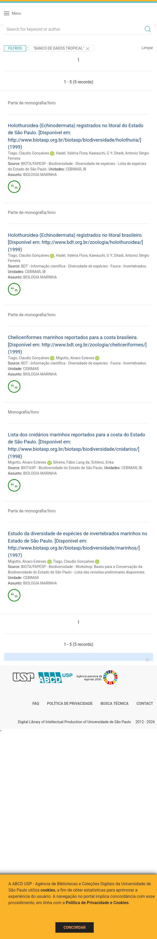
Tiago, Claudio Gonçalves (28, 153)
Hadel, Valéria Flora (71, 153)
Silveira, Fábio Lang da (71, 462)
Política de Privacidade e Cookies (97, 902)
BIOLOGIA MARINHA (40, 175)
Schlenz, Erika (102, 462)
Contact (145, 703)
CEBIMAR (73, 169)
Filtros (15, 48)
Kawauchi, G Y (100, 153)
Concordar (75, 927)
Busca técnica (115, 703)
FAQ (36, 703)
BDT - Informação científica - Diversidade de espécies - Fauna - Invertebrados (83, 266)
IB (84, 169)
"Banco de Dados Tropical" (61, 48)
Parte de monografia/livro (32, 102)
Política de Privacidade (70, 703)
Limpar (147, 48)
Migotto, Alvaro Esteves (75, 358)
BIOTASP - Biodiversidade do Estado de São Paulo (61, 468)
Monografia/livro (23, 412)
